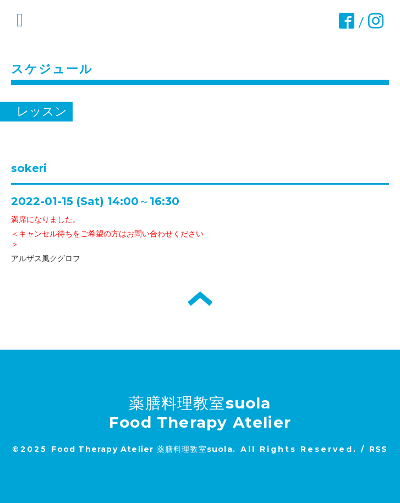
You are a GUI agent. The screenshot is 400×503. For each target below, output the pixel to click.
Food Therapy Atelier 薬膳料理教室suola (141, 449)
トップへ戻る (200, 298)
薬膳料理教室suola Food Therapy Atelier (200, 413)
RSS (378, 449)
